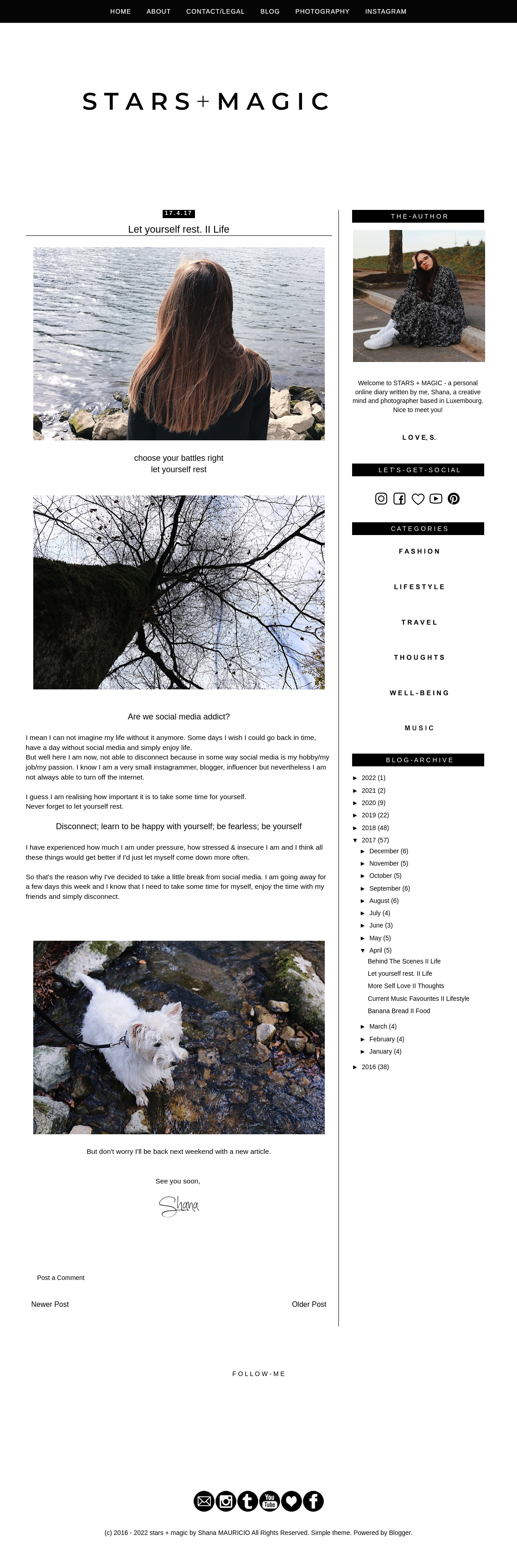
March (379, 1026)
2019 (370, 815)
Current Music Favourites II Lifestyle (418, 998)
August (380, 900)
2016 (370, 1067)
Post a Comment (61, 1277)
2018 (370, 827)
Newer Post (50, 1304)
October (381, 875)
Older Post (309, 1304)
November (384, 863)
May (376, 938)
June (377, 925)
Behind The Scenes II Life (404, 961)
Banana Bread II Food (399, 1011)
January (381, 1051)
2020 (370, 802)
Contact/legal (215, 11)
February (383, 1039)
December (384, 851)
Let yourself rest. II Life (400, 973)
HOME (120, 11)
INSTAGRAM (386, 11)
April (376, 950)
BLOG (270, 11)
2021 (370, 790)
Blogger (399, 1532)
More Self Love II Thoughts (406, 985)
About (159, 11)
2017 (370, 840)
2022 (370, 777)
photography (323, 11)
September (385, 888)
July (376, 913)
